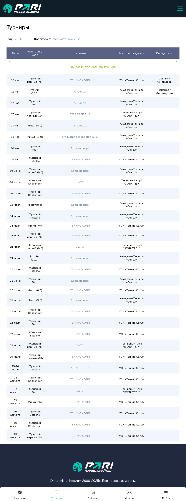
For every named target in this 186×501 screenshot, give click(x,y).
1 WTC (80, 246)
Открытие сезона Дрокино (80, 136)
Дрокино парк (80, 148)
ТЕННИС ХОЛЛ (80, 80)
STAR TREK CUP (80, 114)
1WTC (80, 182)
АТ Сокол (80, 91)
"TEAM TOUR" (80, 368)
